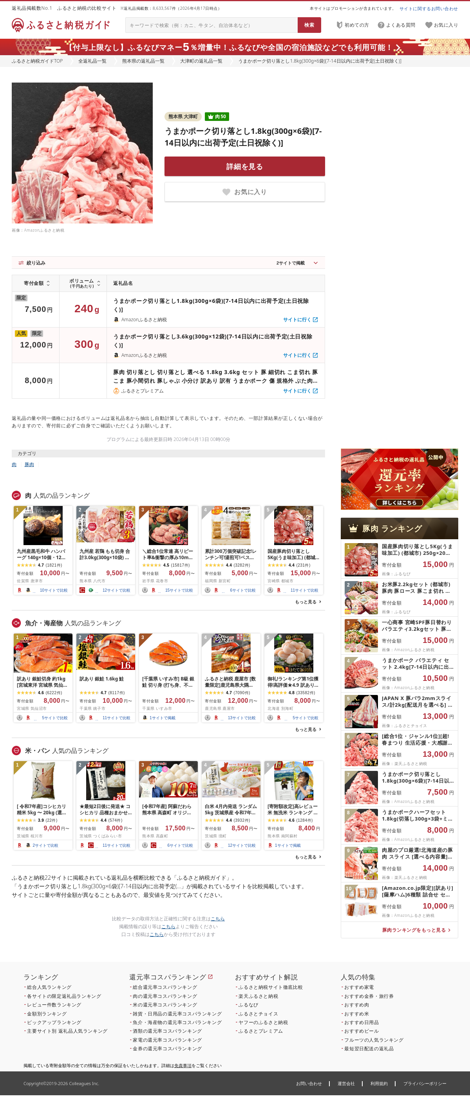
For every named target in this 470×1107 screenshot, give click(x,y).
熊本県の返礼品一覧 (143, 61)
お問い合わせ (309, 1083)
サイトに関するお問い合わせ (429, 8)
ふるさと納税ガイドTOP (37, 61)
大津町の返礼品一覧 (201, 61)
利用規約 (379, 1083)
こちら (218, 918)
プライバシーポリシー (424, 1083)
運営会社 (346, 1083)
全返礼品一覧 (92, 61)
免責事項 (183, 1065)
